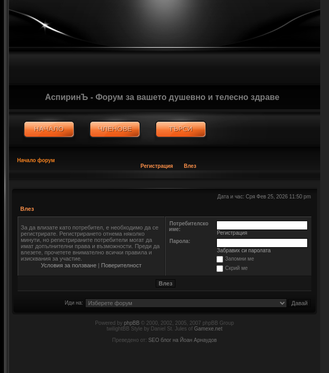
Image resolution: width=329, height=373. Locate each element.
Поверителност (121, 265)
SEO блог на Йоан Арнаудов (182, 340)
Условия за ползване (69, 265)
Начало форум (36, 160)
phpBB (132, 323)
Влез (190, 166)
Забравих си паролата (244, 250)
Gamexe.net (208, 329)
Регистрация (157, 166)
